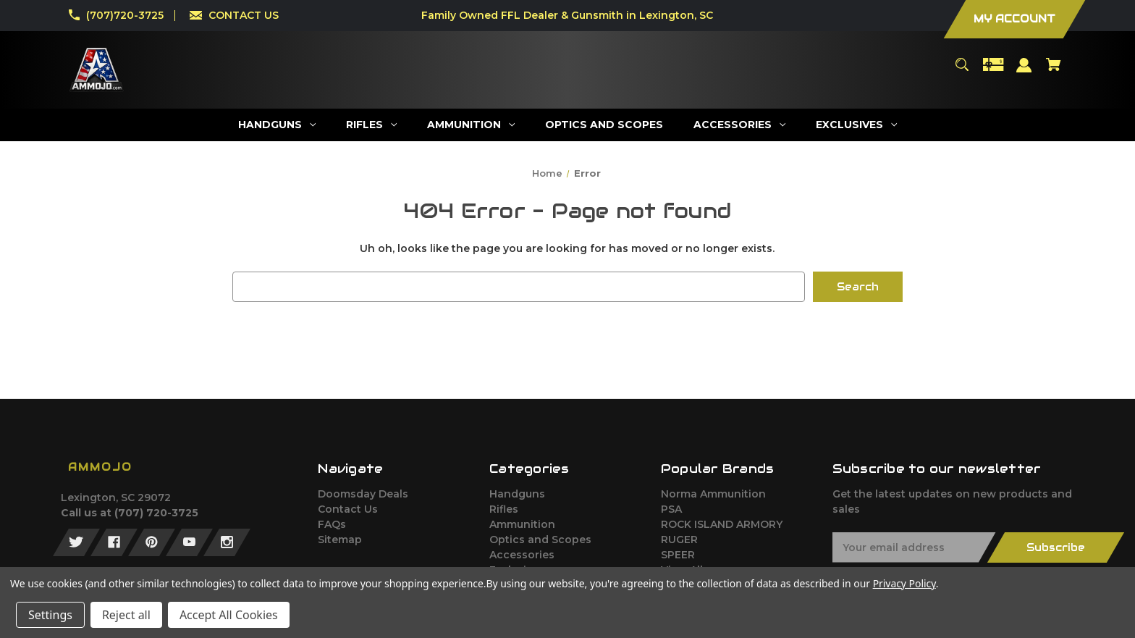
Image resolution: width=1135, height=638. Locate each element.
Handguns (517, 493)
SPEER (678, 554)
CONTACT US (243, 15)
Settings (50, 615)
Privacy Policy (904, 583)
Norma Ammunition (713, 493)
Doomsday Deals (363, 493)
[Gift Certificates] (993, 71)
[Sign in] (1024, 72)
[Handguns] (277, 124)
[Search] (961, 71)
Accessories (521, 554)
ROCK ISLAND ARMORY (721, 524)
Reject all (126, 615)
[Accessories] (740, 124)
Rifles (503, 509)
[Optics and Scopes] (604, 124)
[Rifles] (371, 124)
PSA (671, 509)
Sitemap (340, 539)
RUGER (679, 539)
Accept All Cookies (229, 615)
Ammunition (522, 524)
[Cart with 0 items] (1054, 71)
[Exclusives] (856, 124)
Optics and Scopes (540, 539)
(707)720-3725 (125, 15)
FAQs (332, 524)
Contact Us (348, 509)
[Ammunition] (471, 124)
